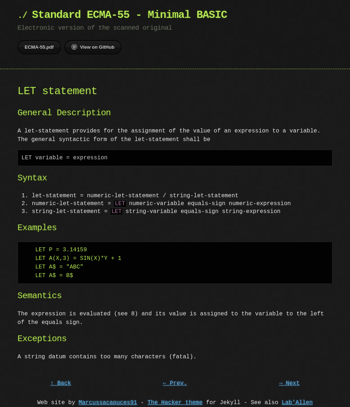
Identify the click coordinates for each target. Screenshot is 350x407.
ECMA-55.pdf (39, 47)
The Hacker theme (175, 403)
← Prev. (175, 383)
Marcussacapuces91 (108, 403)
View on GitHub (92, 47)
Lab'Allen (297, 403)
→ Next (289, 383)
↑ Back (61, 383)
